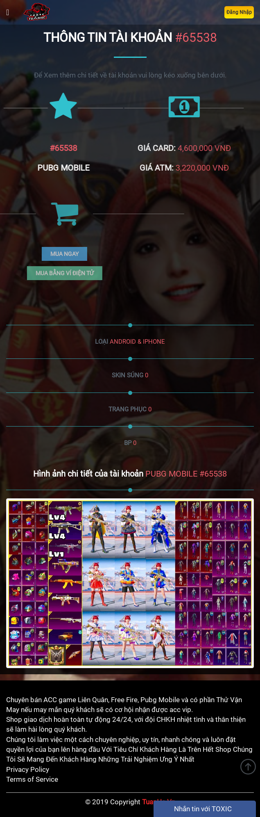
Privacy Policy (27, 769)
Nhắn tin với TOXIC (203, 809)
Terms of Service (32, 779)
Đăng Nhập (239, 12)
